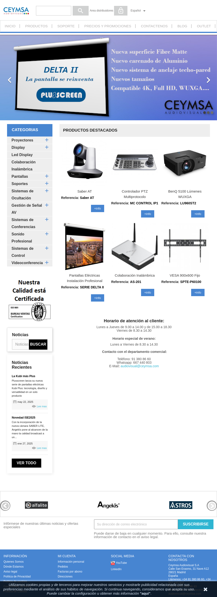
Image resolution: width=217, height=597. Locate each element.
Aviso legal (10, 571)
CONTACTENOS (154, 26)
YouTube (121, 563)
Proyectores (22, 140)
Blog (182, 26)
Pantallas (20, 176)
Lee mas (42, 406)
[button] (16, 77)
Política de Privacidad (17, 576)
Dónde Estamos (14, 566)
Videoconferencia (27, 263)
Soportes (20, 184)
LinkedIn (116, 569)
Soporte (66, 26)
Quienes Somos (14, 561)
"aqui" (145, 593)
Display (18, 147)
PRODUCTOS (36, 26)
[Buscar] (53, 11)
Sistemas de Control (22, 252)
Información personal (71, 561)
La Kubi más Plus (23, 376)
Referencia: (120, 203)
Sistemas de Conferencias (23, 223)
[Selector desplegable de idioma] (139, 11)
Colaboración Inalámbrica (24, 165)
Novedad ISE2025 (23, 417)
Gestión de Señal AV (27, 208)
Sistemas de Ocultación (22, 194)
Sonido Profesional (22, 237)
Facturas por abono (70, 571)
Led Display (22, 155)
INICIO (10, 26)
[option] (108, 77)
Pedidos (63, 566)
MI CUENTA (67, 556)
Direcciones (65, 576)
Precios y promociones (107, 26)
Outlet (204, 26)
